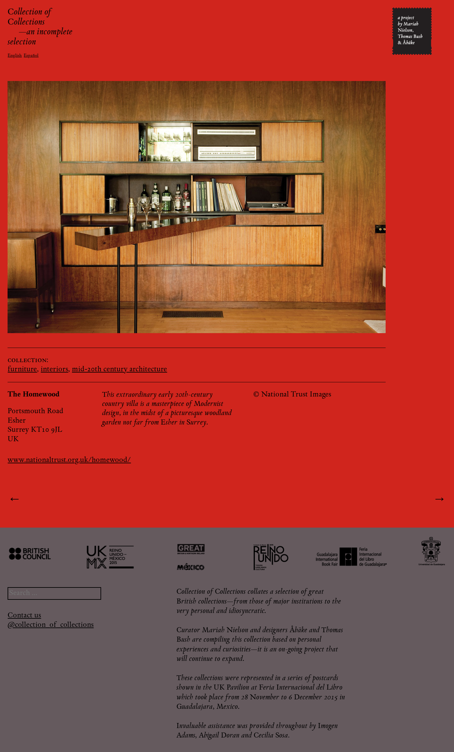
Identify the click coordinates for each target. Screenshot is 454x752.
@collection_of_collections (51, 625)
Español (31, 56)
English (15, 56)
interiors (54, 369)
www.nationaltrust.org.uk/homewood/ (69, 460)
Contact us (24, 616)
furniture (22, 369)
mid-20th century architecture (119, 369)
